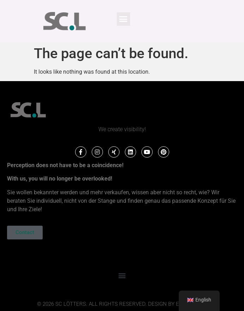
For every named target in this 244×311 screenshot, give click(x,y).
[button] (123, 19)
